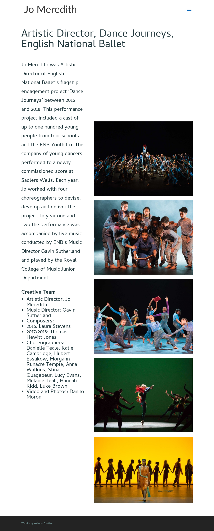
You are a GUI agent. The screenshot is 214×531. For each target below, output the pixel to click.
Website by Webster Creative (36, 523)
